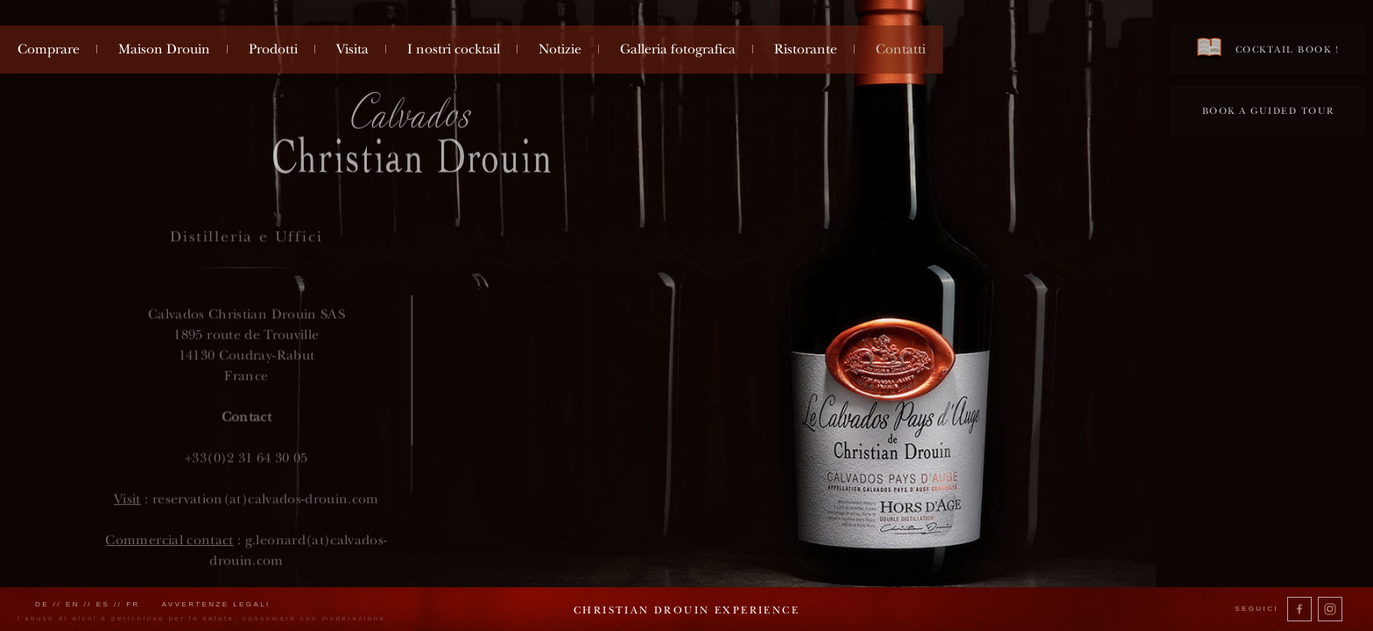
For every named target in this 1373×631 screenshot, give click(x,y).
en (73, 604)
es (103, 604)
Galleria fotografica (678, 49)
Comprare (49, 49)
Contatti (901, 49)
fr (133, 604)
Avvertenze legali (216, 604)
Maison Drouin (164, 49)
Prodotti (273, 49)
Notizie (560, 49)
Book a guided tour (1268, 111)
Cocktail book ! (1268, 48)
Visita (352, 49)
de (42, 604)
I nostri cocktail (453, 49)
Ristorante (805, 49)
